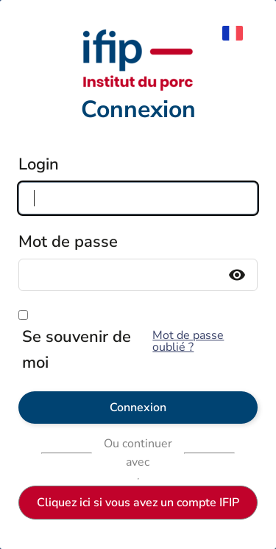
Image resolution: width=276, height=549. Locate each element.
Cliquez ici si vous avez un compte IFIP (138, 502)
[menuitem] (240, 33)
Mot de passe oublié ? (188, 341)
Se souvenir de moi (76, 350)
